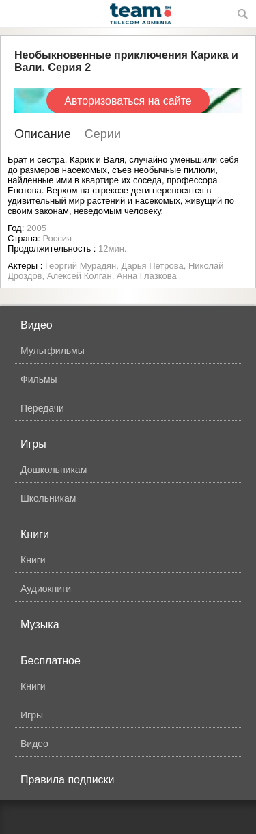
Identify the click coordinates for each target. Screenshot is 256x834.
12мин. (112, 248)
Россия (57, 238)
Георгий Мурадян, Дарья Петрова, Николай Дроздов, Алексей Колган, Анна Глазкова (115, 270)
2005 (36, 228)
